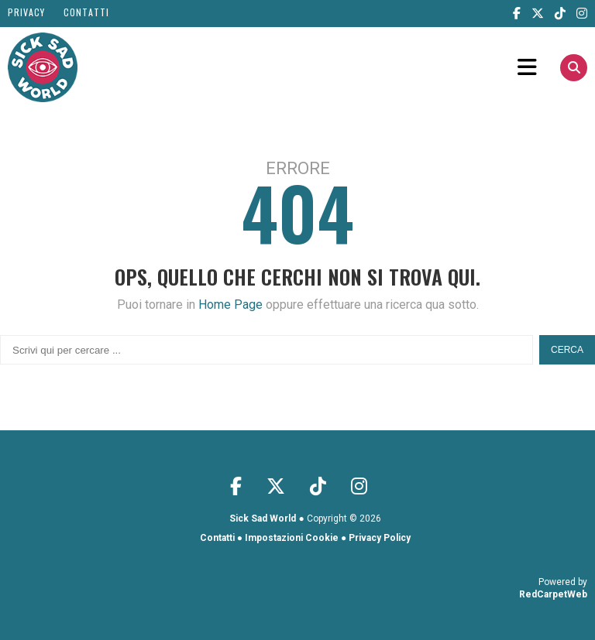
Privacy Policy (380, 537)
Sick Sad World (262, 518)
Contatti (86, 12)
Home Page (230, 304)
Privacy (26, 12)
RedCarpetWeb (553, 594)
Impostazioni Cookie (292, 537)
